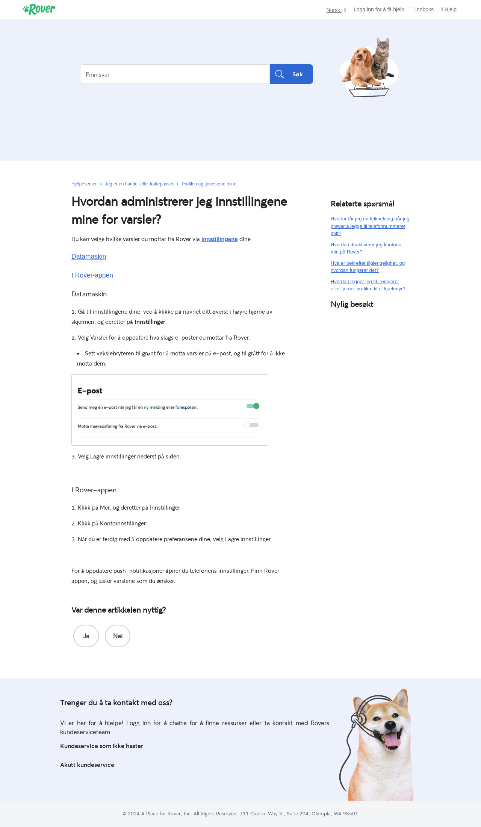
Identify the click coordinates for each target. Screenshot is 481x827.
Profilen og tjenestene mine (209, 184)
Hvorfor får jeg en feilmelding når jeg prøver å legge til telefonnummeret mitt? (370, 226)
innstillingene (219, 239)
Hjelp (449, 9)
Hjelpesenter (84, 184)
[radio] (86, 636)
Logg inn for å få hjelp (379, 9)
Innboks (423, 9)
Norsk (334, 10)
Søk (291, 74)
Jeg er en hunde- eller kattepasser (139, 184)
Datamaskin (88, 256)
